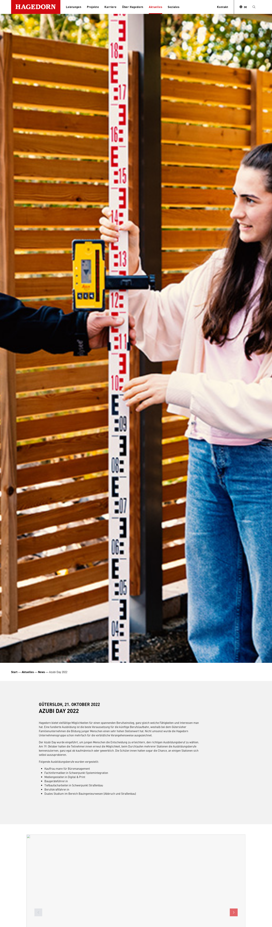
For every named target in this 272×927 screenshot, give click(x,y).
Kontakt (222, 7)
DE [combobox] (245, 7)
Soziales (173, 7)
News (41, 672)
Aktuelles (155, 7)
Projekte (93, 7)
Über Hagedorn (132, 7)
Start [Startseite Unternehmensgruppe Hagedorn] (14, 672)
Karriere (110, 7)
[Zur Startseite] (35, 7)
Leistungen (73, 7)
